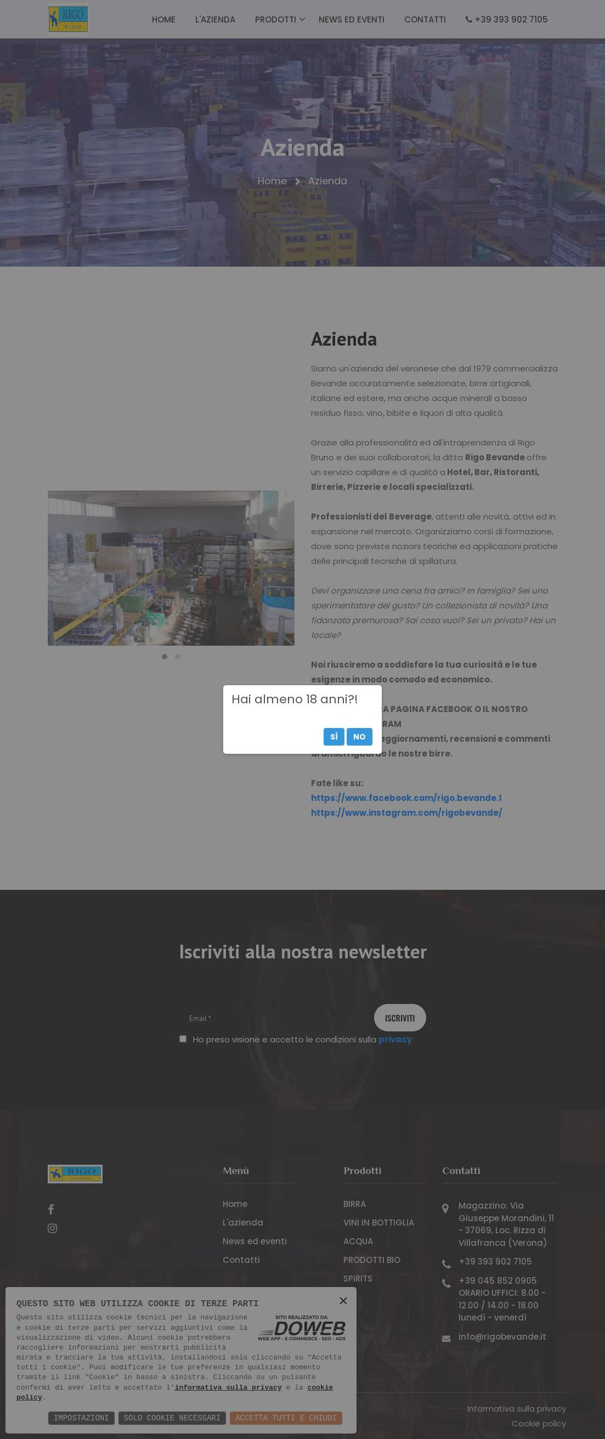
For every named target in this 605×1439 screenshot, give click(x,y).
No (359, 736)
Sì (334, 736)
